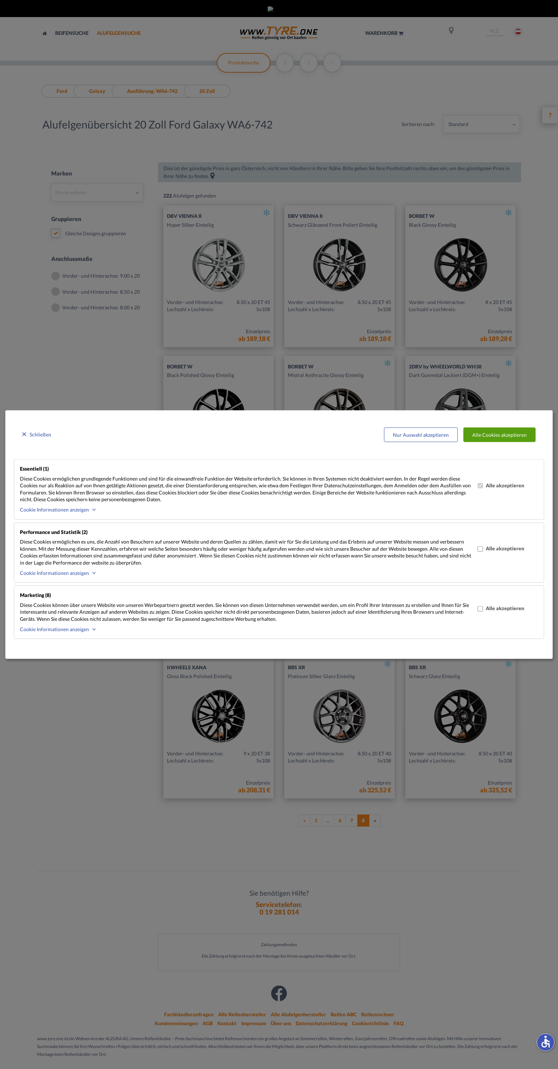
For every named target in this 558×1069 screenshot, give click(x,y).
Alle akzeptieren (501, 485)
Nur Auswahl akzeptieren (421, 434)
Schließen (40, 434)
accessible (545, 1041)
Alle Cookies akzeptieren (499, 434)
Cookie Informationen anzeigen (54, 510)
